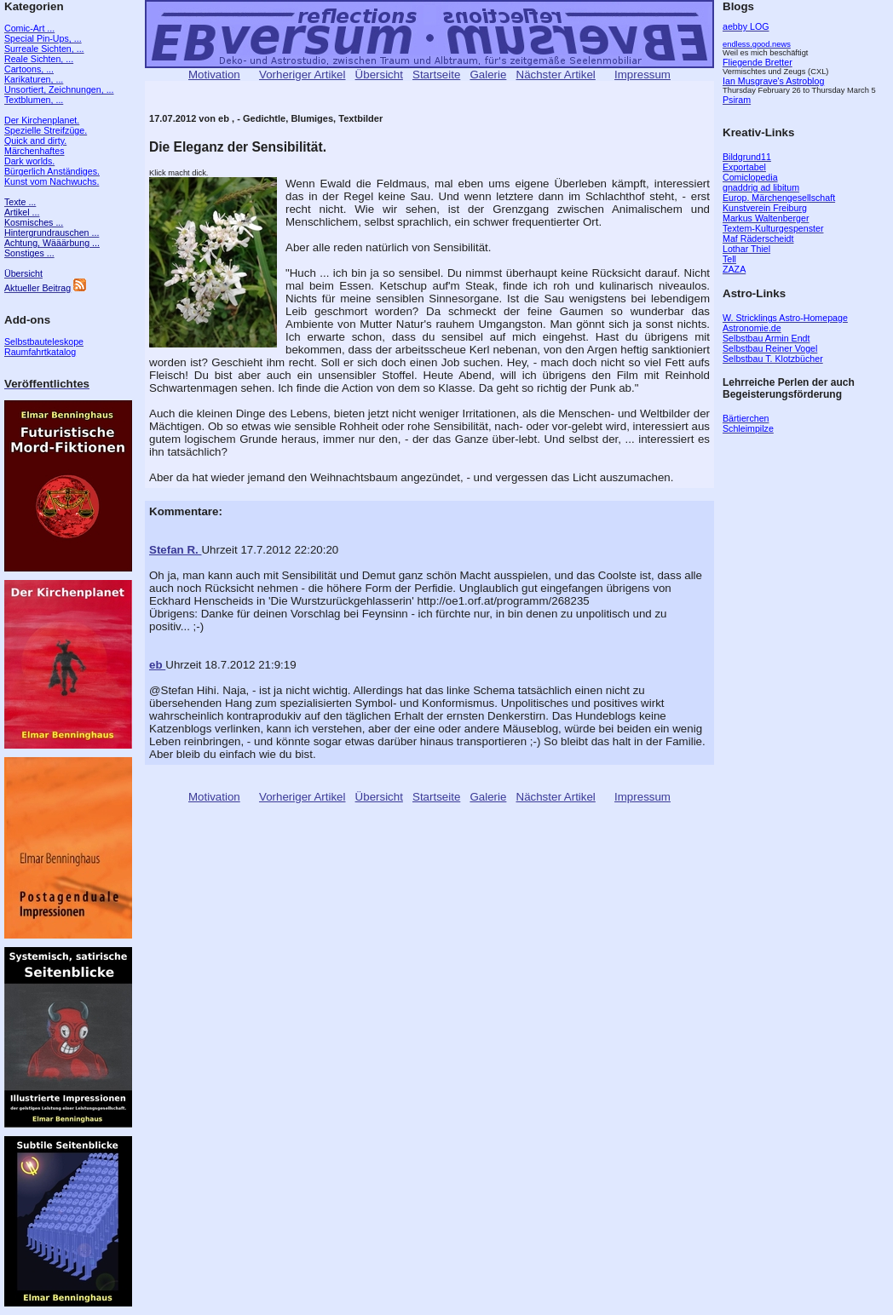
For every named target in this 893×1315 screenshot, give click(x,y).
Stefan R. (175, 549)
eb (157, 664)
